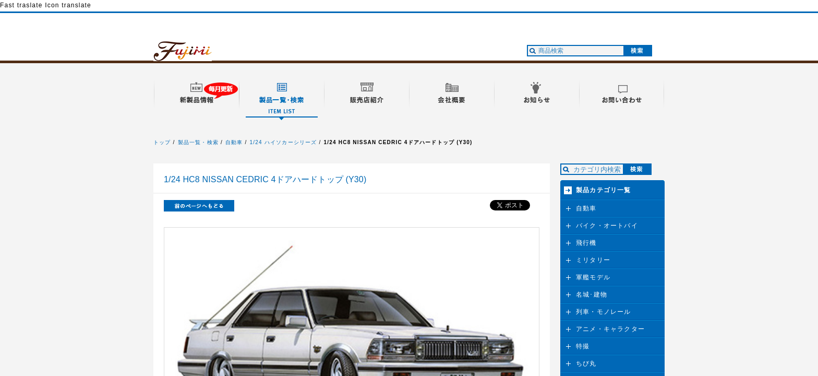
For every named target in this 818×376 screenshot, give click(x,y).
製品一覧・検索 (198, 142)
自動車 (234, 142)
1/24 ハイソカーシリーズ (283, 142)
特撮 (583, 346)
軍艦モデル (593, 277)
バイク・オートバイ (607, 225)
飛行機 (586, 242)
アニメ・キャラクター (610, 329)
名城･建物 (591, 294)
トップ (162, 142)
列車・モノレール (603, 311)
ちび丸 (586, 363)
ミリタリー (593, 260)
